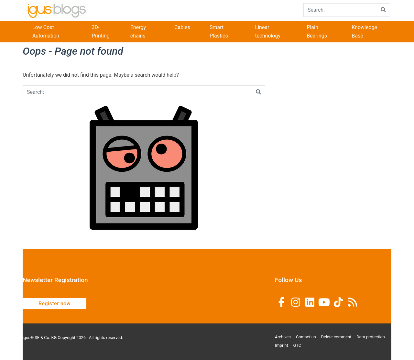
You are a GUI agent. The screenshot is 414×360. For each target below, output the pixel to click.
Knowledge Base (364, 31)
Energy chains (138, 31)
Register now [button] (54, 303)
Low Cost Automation (45, 31)
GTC (297, 345)
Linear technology (267, 31)
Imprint (281, 345)
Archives (283, 336)
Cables (182, 27)
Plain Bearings (317, 31)
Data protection (370, 336)
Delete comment (336, 336)
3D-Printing (100, 31)
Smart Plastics (219, 31)
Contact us (306, 336)
